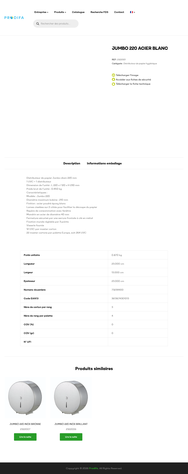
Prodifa (93, 468)
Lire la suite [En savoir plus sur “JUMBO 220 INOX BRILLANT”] (71, 436)
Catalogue (78, 12)
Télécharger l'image (125, 75)
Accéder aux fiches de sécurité (131, 79)
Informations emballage (104, 163)
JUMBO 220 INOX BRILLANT (71, 423)
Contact (119, 12)
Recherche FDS (99, 12)
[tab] (71, 163)
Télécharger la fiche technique (133, 83)
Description (71, 163)
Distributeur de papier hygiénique (140, 63)
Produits (59, 12)
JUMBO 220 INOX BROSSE (25, 423)
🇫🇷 (131, 12)
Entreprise (40, 12)
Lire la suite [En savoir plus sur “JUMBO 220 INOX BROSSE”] (25, 436)
